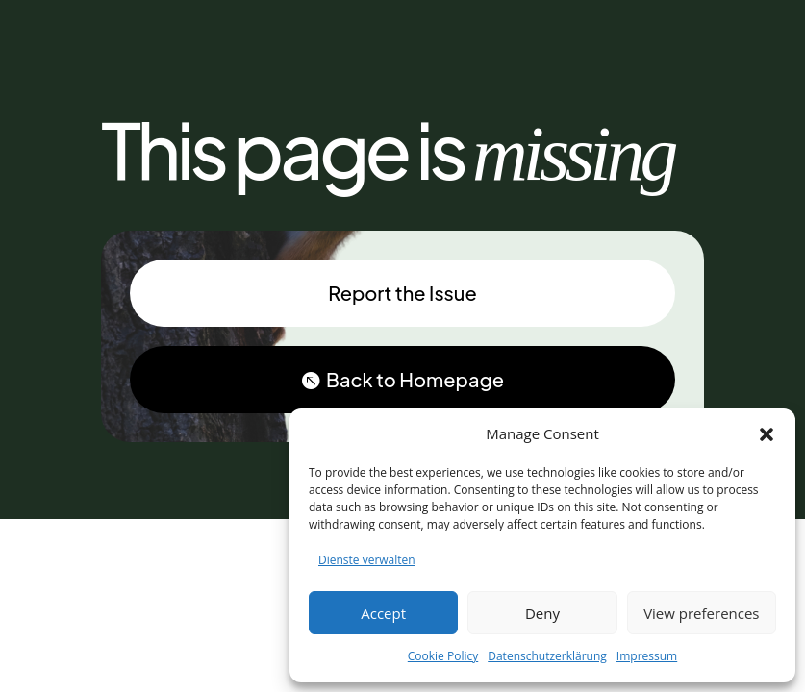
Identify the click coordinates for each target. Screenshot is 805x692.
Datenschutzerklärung (547, 656)
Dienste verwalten (366, 560)
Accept (383, 613)
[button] (766, 434)
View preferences (701, 613)
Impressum (646, 656)
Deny (542, 613)
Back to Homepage (415, 379)
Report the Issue (402, 293)
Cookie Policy (443, 656)
